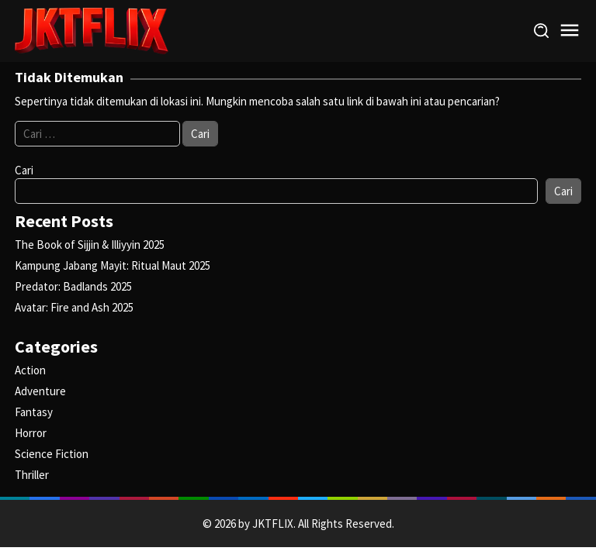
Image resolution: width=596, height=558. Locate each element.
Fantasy (34, 412)
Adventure (40, 391)
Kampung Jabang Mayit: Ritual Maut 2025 (112, 265)
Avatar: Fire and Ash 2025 (74, 307)
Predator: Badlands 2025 (73, 286)
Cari (24, 170)
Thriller (32, 474)
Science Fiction (51, 453)
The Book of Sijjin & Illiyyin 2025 (90, 244)
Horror (31, 432)
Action (30, 370)
